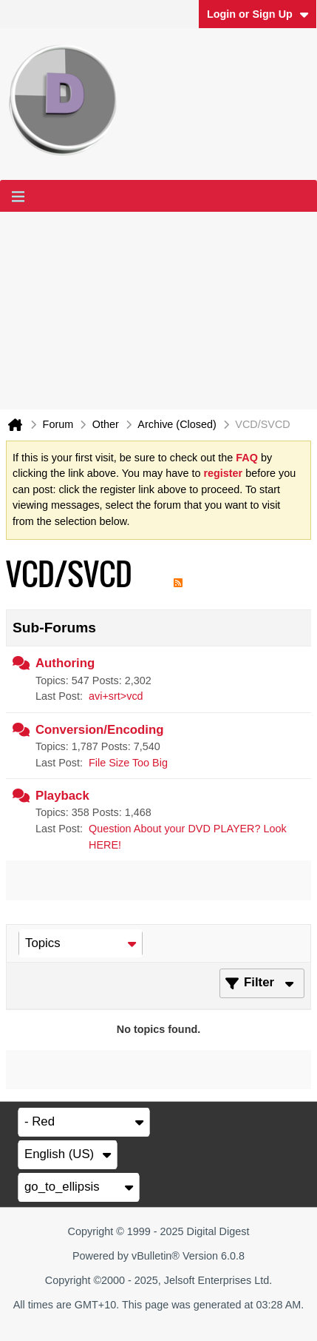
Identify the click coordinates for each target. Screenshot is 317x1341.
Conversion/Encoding (99, 730)
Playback (62, 796)
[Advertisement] (158, 310)
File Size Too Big (128, 763)
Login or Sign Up (258, 14)
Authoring (65, 663)
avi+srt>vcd (116, 696)
